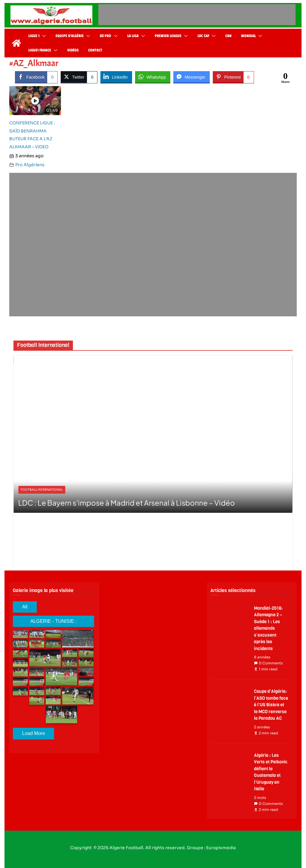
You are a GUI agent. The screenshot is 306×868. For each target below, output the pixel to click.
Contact (95, 50)
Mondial (248, 35)
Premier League (168, 35)
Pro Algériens (30, 164)
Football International (42, 490)
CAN (228, 35)
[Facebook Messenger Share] (191, 77)
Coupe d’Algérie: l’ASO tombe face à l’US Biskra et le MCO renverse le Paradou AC (271, 704)
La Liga (133, 35)
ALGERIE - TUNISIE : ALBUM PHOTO (53, 623)
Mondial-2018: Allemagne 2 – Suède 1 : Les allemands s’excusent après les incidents (268, 628)
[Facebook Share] (36, 77)
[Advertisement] (197, 14)
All (24, 606)
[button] (42, 36)
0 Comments (268, 663)
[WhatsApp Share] (152, 77)
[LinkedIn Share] (116, 77)
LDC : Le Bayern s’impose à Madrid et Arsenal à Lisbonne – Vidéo (126, 502)
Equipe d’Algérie (70, 35)
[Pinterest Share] (233, 77)
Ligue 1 (33, 35)
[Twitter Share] (79, 77)
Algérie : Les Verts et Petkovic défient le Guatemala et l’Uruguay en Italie (270, 772)
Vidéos (73, 50)
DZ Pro (105, 35)
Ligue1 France (39, 50)
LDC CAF (203, 35)
